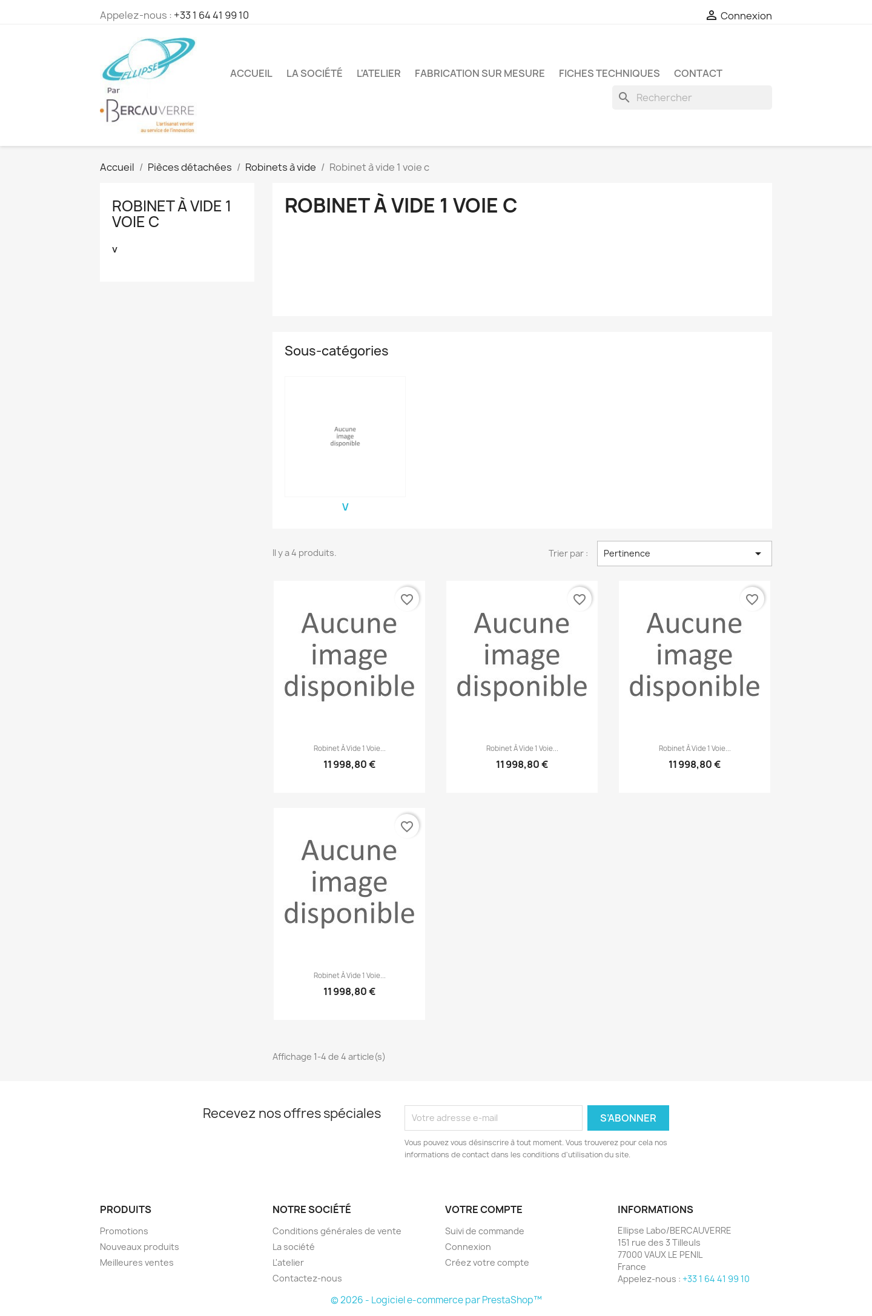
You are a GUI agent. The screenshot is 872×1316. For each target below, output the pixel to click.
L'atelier (379, 73)
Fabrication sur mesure (480, 73)
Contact (698, 73)
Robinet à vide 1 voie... (350, 748)
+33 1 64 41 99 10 (211, 15)
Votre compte (484, 1209)
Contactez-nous (307, 1278)
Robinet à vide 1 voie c (171, 214)
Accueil (251, 73)
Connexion (468, 1246)
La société (314, 73)
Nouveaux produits (139, 1246)
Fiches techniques (609, 73)
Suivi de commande (484, 1231)
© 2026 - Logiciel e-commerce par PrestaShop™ (436, 1300)
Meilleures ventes (137, 1262)
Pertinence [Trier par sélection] (684, 553)
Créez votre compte (487, 1262)
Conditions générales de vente (336, 1231)
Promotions (124, 1231)
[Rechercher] (692, 97)
